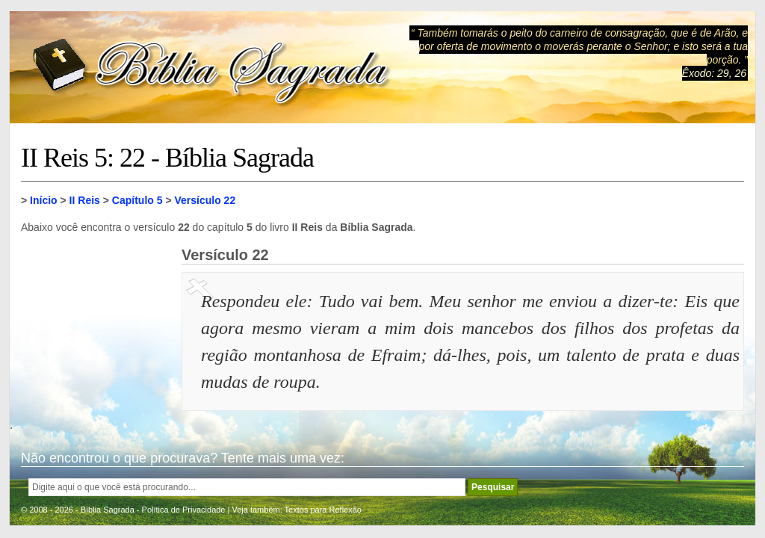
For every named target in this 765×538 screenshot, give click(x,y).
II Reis (84, 200)
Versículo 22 (204, 200)
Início (44, 200)
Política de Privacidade (184, 509)
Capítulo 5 (137, 200)
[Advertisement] (95, 321)
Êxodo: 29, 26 (714, 73)
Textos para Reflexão (323, 509)
